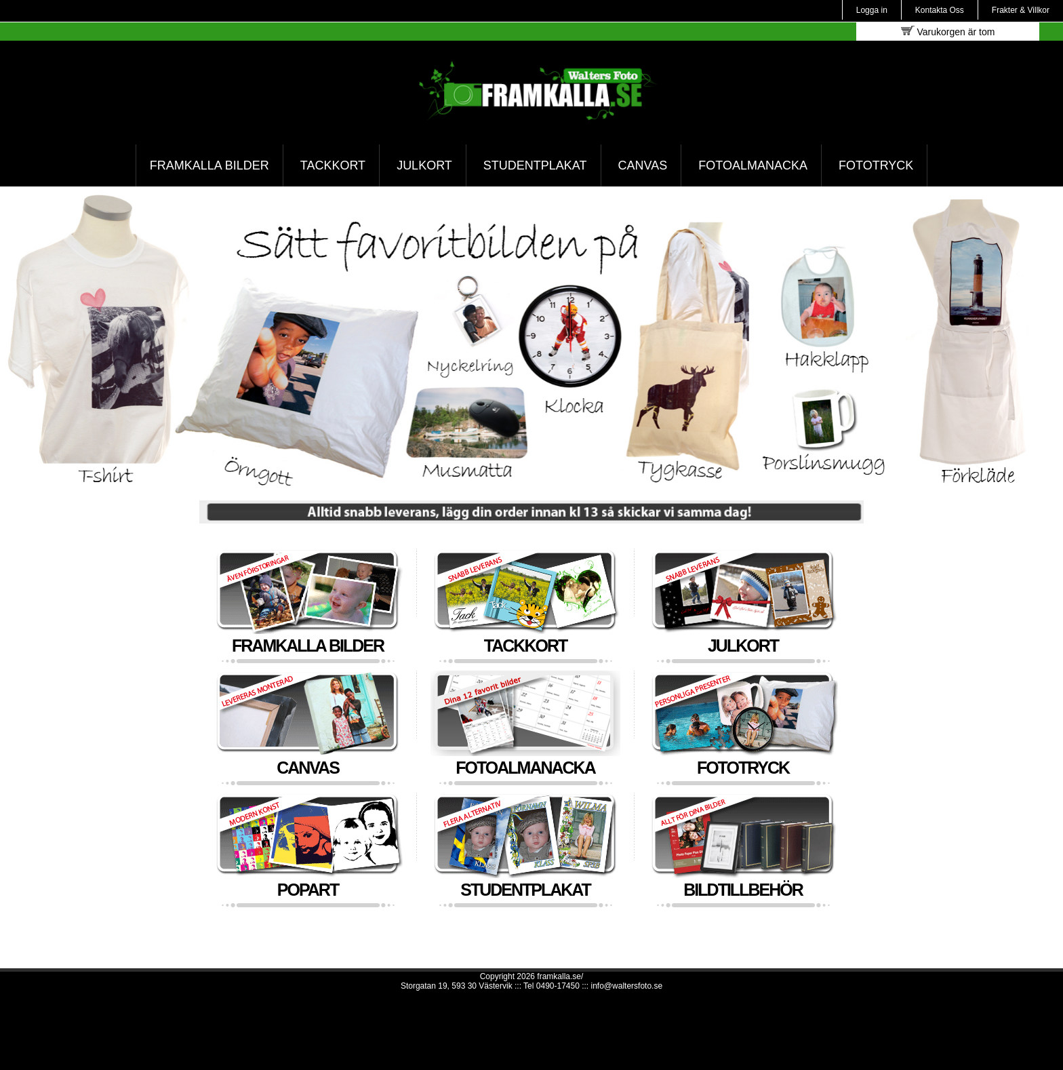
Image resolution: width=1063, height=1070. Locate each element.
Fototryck (876, 165)
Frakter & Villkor (1020, 10)
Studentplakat (535, 165)
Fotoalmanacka (752, 165)
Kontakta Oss (939, 10)
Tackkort (332, 165)
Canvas (643, 165)
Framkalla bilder (209, 165)
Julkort (424, 165)
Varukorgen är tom (948, 31)
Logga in (871, 10)
